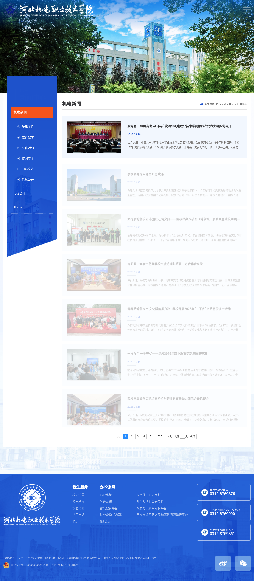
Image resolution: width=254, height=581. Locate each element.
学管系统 (106, 501)
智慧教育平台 (109, 508)
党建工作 (28, 126)
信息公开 (28, 179)
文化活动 (28, 147)
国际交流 (28, 168)
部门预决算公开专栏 (150, 501)
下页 (169, 436)
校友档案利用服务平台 (152, 508)
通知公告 (19, 206)
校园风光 (78, 508)
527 (160, 436)
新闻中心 (229, 104)
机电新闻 (20, 112)
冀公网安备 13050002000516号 (25, 565)
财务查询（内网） (112, 514)
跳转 (192, 436)
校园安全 (28, 158)
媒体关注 (19, 193)
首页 (218, 104)
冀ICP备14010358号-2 (64, 565)
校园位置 (78, 494)
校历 (75, 521)
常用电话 (78, 514)
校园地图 (78, 501)
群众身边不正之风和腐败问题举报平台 (162, 514)
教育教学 (28, 137)
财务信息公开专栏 (149, 494)
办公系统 (106, 494)
